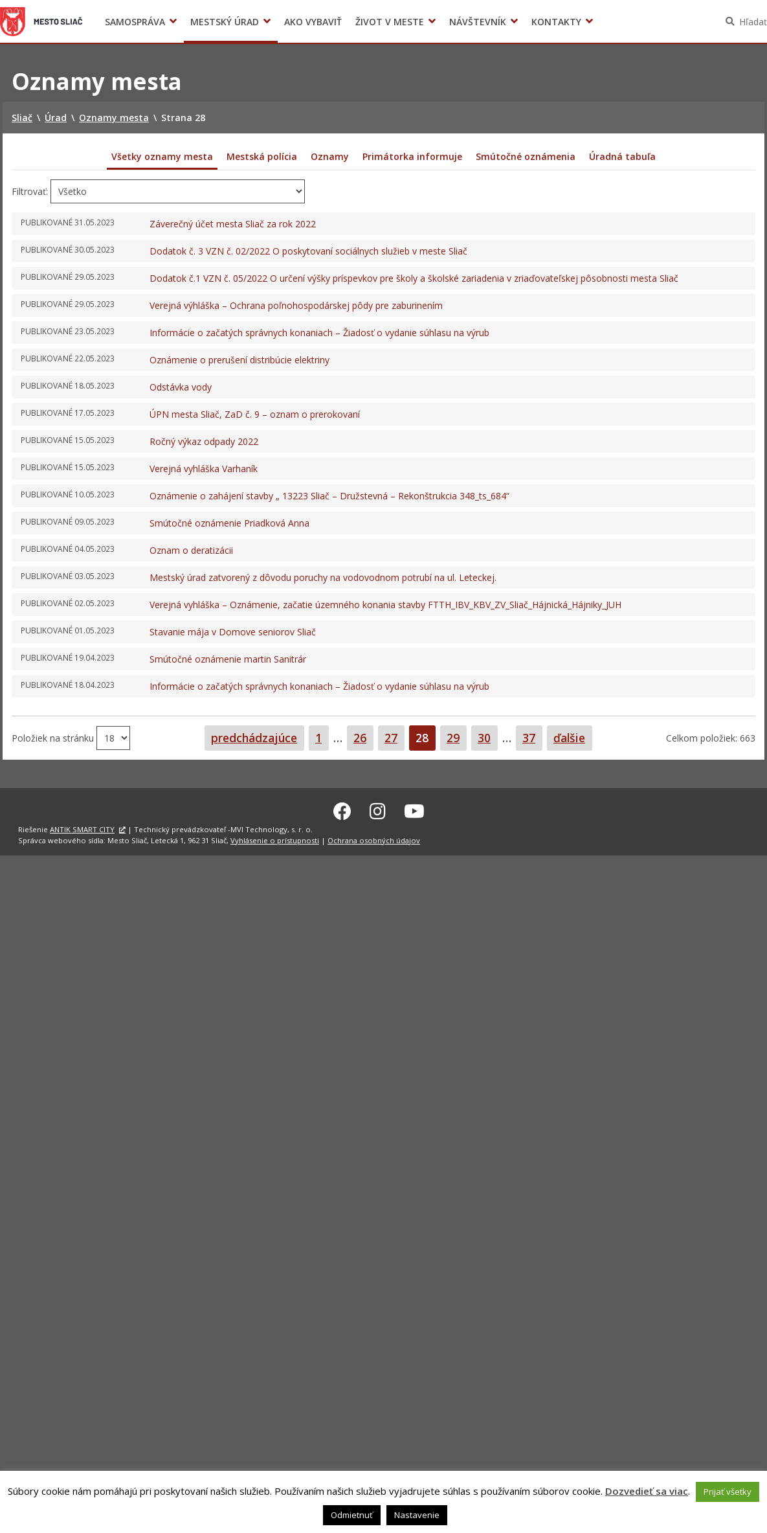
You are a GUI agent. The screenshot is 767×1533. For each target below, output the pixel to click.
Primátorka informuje (412, 156)
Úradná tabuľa (622, 156)
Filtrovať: (30, 191)
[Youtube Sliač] (414, 809)
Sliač (41, 21)
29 (456, 737)
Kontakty (556, 22)
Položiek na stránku (54, 737)
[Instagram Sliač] (378, 809)
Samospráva (135, 22)
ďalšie (569, 737)
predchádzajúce (254, 737)
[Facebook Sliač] (342, 809)
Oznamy (330, 156)
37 (532, 737)
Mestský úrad (224, 22)
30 (487, 737)
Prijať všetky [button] (727, 1491)
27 (394, 737)
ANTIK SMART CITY (82, 828)
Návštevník (477, 22)
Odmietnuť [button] (352, 1515)
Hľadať (753, 22)
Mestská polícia (262, 156)
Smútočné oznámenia (525, 156)
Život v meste (389, 22)
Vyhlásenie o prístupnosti (274, 838)
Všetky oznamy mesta (162, 156)
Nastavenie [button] (416, 1515)
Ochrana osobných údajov (374, 838)
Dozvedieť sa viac (646, 1490)
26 (363, 737)
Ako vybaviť (313, 22)
